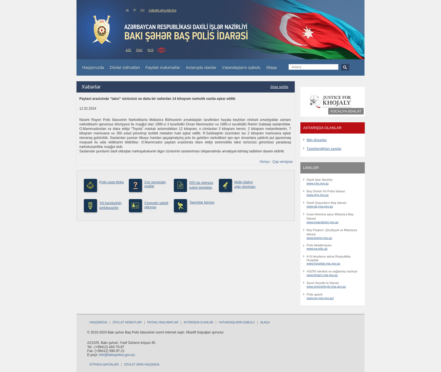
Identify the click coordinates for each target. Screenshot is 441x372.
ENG (139, 50)
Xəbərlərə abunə (162, 10)
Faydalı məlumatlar (162, 322)
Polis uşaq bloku (111, 182)
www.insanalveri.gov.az (323, 222)
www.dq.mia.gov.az (320, 206)
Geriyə (265, 162)
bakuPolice (102, 29)
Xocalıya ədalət (345, 111)
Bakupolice (186, 33)
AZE (128, 50)
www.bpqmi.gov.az (319, 238)
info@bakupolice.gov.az (116, 355)
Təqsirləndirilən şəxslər (324, 149)
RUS (150, 50)
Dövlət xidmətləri (127, 322)
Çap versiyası (283, 162)
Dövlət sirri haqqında (141, 364)
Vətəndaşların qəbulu (237, 322)
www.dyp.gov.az (318, 195)
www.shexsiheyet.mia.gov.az (326, 286)
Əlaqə (265, 322)
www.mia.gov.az (318, 183)
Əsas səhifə (279, 87)
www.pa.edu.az (317, 248)
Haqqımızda (98, 322)
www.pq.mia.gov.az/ (320, 298)
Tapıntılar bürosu (201, 202)
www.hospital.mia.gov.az (323, 263)
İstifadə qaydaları (104, 364)
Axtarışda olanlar (198, 322)
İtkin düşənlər (317, 140)
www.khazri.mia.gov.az (322, 275)
